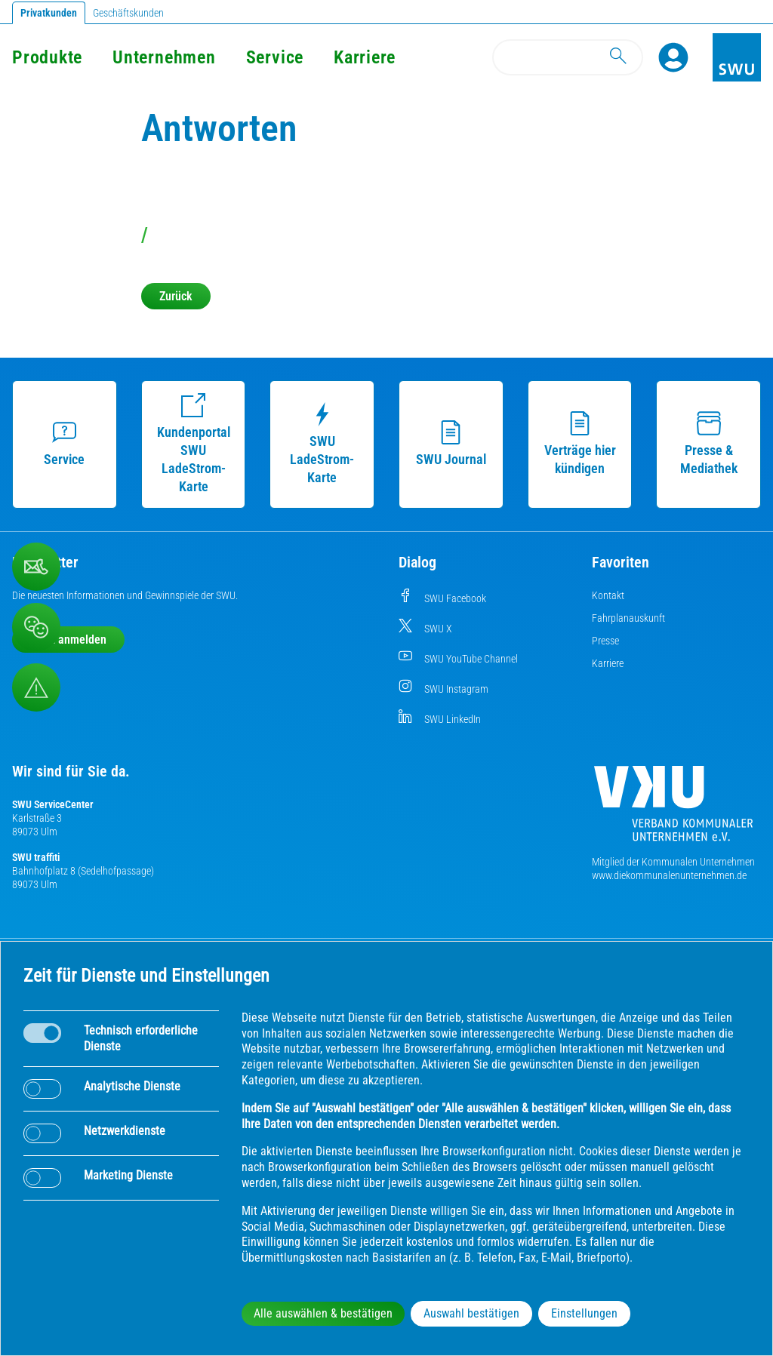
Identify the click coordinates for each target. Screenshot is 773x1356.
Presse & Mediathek (709, 443)
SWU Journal (451, 443)
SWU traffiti (36, 857)
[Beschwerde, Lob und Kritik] (36, 627)
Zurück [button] (175, 296)
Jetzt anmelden (68, 639)
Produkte (47, 57)
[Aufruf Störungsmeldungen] (36, 687)
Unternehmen (163, 57)
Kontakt (608, 595)
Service (274, 57)
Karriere (365, 57)
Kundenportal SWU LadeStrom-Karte (193, 443)
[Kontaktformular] (36, 567)
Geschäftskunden (128, 13)
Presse (605, 641)
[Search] (567, 57)
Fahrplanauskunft (628, 618)
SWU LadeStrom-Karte (322, 443)
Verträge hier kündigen (580, 443)
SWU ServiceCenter (53, 804)
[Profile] (673, 57)
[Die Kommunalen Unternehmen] (673, 809)
